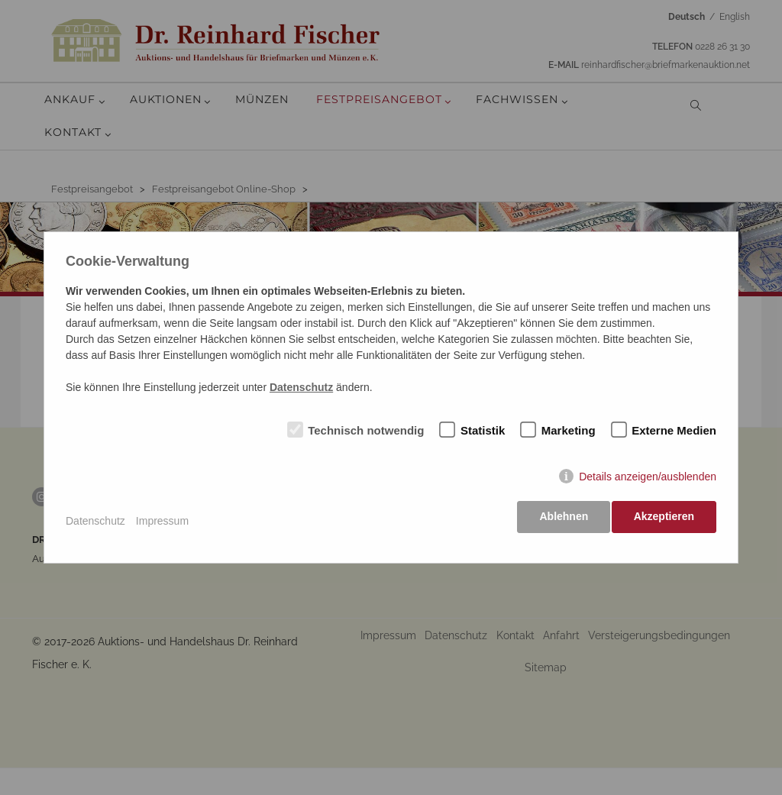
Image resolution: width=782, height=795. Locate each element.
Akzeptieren (664, 521)
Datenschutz (95, 521)
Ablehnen (559, 521)
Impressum (162, 521)
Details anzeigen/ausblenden (647, 481)
